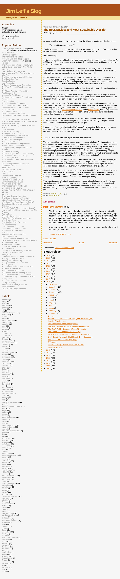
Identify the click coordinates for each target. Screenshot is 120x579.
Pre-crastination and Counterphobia (63, 324)
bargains (5, 324)
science (5, 517)
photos (4, 489)
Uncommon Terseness (11, 61)
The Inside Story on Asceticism (14, 196)
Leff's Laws (6, 444)
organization (6, 477)
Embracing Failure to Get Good (14, 246)
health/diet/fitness (54, 195)
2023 (48, 263)
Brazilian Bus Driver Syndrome (14, 222)
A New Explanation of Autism (13, 138)
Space (4, 528)
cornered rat (6, 361)
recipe (4, 511)
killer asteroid (7, 440)
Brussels (5, 333)
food (3, 408)
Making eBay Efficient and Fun (14, 234)
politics (4, 492)
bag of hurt (6, 322)
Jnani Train (6, 168)
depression (6, 374)
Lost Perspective (8, 83)
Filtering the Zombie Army (12, 261)
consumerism (7, 358)
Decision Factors (55, 347)
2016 (48, 282)
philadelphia (6, 485)
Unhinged (5, 174)
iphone (4, 433)
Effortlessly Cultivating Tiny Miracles (16, 119)
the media (5, 549)
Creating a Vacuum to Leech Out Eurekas (18, 257)
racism (4, 507)
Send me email (8, 38)
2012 (48, 358)
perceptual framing (9, 483)
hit (3, 423)
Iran (3, 434)
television (5, 543)
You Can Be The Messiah (12, 95)
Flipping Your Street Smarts (12, 180)
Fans (4, 89)
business (5, 337)
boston (4, 330)
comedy (5, 354)
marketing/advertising (10, 455)
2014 (48, 353)
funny (4, 410)
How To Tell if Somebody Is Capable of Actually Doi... (70, 334)
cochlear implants (8, 352)
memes (4, 457)
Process (5, 232)
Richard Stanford (54, 207)
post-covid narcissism (10, 496)
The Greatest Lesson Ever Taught (15, 156)
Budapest (5, 335)
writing (4, 571)
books (4, 328)
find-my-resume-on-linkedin (12, 406)
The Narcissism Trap (10, 79)
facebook (5, 397)
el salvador (6, 391)
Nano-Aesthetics (8, 287)
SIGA (4, 524)
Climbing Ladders (9, 224)
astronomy (6, 315)
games (4, 414)
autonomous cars (8, 320)
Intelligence (6, 254)
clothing (5, 348)
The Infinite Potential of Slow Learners (17, 275)
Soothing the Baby (9, 265)
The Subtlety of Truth (10, 158)
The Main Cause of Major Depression (16, 87)
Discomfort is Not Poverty (12, 188)
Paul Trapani (6, 479)
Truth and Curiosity (9, 178)
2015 (48, 350)
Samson (5, 194)
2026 (48, 255)
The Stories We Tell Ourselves (14, 281)
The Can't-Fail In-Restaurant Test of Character (67, 329)
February (52, 311)
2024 (48, 261)
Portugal (5, 494)
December (53, 284)
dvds (3, 382)
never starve (93, 110)
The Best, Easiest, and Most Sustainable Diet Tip (68, 326)
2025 (48, 258)
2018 (48, 276)
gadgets (5, 412)
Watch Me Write (8, 248)
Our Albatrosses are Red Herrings (15, 107)
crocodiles (5, 367)
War (3, 565)
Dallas (4, 369)
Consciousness (8, 129)
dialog (4, 376)
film (3, 404)
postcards (5, 498)
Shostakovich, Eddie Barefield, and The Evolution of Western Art (17, 268)
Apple (4, 309)
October (52, 289)
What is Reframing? (9, 53)
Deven (51, 316)
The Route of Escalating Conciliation (16, 198)
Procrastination (8, 101)
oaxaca (4, 474)
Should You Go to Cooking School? (16, 144)
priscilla (4, 500)
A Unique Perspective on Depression (16, 85)
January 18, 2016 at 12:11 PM (60, 234)
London (4, 451)
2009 (48, 366)
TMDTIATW (6, 552)
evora (4, 395)
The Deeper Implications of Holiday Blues (18, 65)
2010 (48, 363)
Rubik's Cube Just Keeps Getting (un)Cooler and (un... (70, 318)
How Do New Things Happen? (14, 289)
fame (4, 399)
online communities (9, 476)
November (53, 287)
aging (4, 301)
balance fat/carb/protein (72, 110)
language (5, 442)
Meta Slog (5, 461)
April (50, 305)
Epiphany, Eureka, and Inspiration (15, 238)
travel (4, 554)
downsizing (6, 378)
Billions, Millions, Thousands (13, 146)
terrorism (5, 545)
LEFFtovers (6, 446)
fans (3, 401)
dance (4, 371)
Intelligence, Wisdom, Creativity (14, 285)
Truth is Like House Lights (12, 111)
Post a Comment (49, 238)
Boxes (4, 331)
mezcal (4, 462)
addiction (5, 300)
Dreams (5, 380)
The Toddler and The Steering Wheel (16, 273)
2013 (48, 355)
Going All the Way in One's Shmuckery (17, 218)
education (5, 389)
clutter (4, 350)
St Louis (5, 536)
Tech (3, 541)
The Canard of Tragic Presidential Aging (64, 332)
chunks (4, 346)
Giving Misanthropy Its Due (12, 182)
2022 (48, 266)
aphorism (5, 307)
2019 (48, 274)
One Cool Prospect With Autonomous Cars (65, 345)
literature (5, 448)
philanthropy (6, 487)
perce (4, 481)
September (53, 292)
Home (81, 242)
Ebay (4, 386)
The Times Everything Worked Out (15, 91)
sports (4, 534)
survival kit (6, 539)
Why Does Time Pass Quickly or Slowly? (18, 202)
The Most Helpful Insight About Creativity (18, 154)
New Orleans (7, 470)
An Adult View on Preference (13, 170)
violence (5, 564)
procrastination (7, 504)
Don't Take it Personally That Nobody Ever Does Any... (70, 337)
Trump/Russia (7, 558)
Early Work (6, 384)
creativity (5, 365)
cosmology (6, 363)
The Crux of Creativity (10, 131)
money (4, 464)
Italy (3, 436)
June (50, 300)
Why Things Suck (9, 220)
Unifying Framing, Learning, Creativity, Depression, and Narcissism (17, 251)
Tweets (4, 560)
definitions (5, 373)
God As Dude (7, 214)
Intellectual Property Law (11, 431)
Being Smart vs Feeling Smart (13, 113)
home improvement (9, 425)
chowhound (6, 341)
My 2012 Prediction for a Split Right (62, 339)
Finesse (5, 63)
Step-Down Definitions (10, 537)
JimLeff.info (14, 36)
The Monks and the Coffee (12, 57)
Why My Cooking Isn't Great (13, 259)
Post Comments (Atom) (64, 248)
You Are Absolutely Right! (12, 140)
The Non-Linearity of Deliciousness (15, 136)
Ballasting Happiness (10, 55)
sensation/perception (9, 521)
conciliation (6, 356)
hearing (4, 419)
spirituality (5, 532)
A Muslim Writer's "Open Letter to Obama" (18, 208)
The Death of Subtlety (10, 152)
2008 (48, 368)
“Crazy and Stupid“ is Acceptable (15, 263)
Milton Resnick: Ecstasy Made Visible (16, 200)
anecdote (5, 305)
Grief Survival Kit (8, 93)
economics (6, 388)
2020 (48, 271)
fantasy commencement (11, 403)
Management (7, 453)
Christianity (6, 345)
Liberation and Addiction (11, 176)
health (4, 416)
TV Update (52, 342)
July (50, 297)
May (50, 303)
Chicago (5, 339)
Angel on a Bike (8, 109)
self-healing (6, 519)
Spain (4, 530)
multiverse (5, 466)
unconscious (6, 562)
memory (5, 459)
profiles (4, 506)
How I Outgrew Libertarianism (13, 71)
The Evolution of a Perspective (14, 103)
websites (5, 567)
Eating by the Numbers (11, 216)
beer (3, 326)
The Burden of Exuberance (12, 230)
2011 (48, 360)
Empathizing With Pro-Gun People (15, 164)
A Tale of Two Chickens (11, 244)
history (4, 421)
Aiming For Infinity (9, 283)
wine (3, 569)
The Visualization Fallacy (11, 105)
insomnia (5, 429)
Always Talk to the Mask (11, 184)
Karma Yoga (6, 438)
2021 (48, 268)
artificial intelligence (9, 313)
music (4, 468)
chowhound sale (8, 343)
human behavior (8, 427)
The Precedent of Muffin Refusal (14, 186)
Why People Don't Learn (11, 142)
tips (3, 550)
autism (4, 318)
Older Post (113, 242)
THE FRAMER (7, 172)
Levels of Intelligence (56, 321)
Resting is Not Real (9, 236)
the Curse (5, 547)
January (52, 313)
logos (4, 449)
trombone (5, 556)
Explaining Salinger (9, 166)
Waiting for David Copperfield (13, 134)
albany (4, 303)
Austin (4, 316)
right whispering (8, 513)
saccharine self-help (9, 515)
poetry (4, 491)
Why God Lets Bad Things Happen (15, 59)
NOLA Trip (6, 472)
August (51, 295)
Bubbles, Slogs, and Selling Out (14, 49)
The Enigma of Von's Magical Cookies (17, 77)
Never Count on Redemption (13, 226)
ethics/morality (7, 393)
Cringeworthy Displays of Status (14, 228)
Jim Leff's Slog (23, 11)
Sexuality (5, 522)
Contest (5, 360)
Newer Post (48, 242)
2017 (48, 279)
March (51, 308)
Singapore (5, 526)
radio (4, 509)
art (3, 311)
